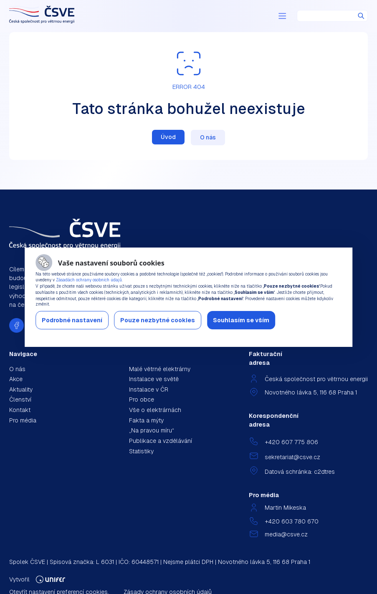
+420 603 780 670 (292, 521)
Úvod (168, 137)
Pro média (22, 420)
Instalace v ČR (148, 389)
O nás (208, 137)
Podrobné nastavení (72, 320)
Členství (20, 399)
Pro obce (141, 399)
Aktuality (21, 389)
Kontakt (19, 410)
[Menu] (282, 16)
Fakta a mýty (146, 420)
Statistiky (141, 451)
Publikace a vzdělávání (160, 440)
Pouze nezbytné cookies (157, 320)
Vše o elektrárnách (155, 410)
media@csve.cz (286, 534)
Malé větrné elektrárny (159, 369)
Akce (16, 379)
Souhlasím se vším (241, 320)
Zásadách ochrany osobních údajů (89, 280)
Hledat (361, 16)
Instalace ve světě (154, 379)
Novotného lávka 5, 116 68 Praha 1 (311, 392)
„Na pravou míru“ (151, 430)
